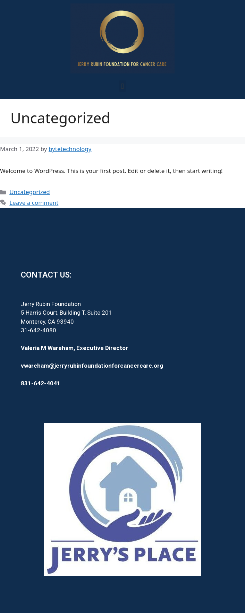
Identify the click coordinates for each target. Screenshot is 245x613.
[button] (122, 86)
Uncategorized (29, 192)
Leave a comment (33, 203)
